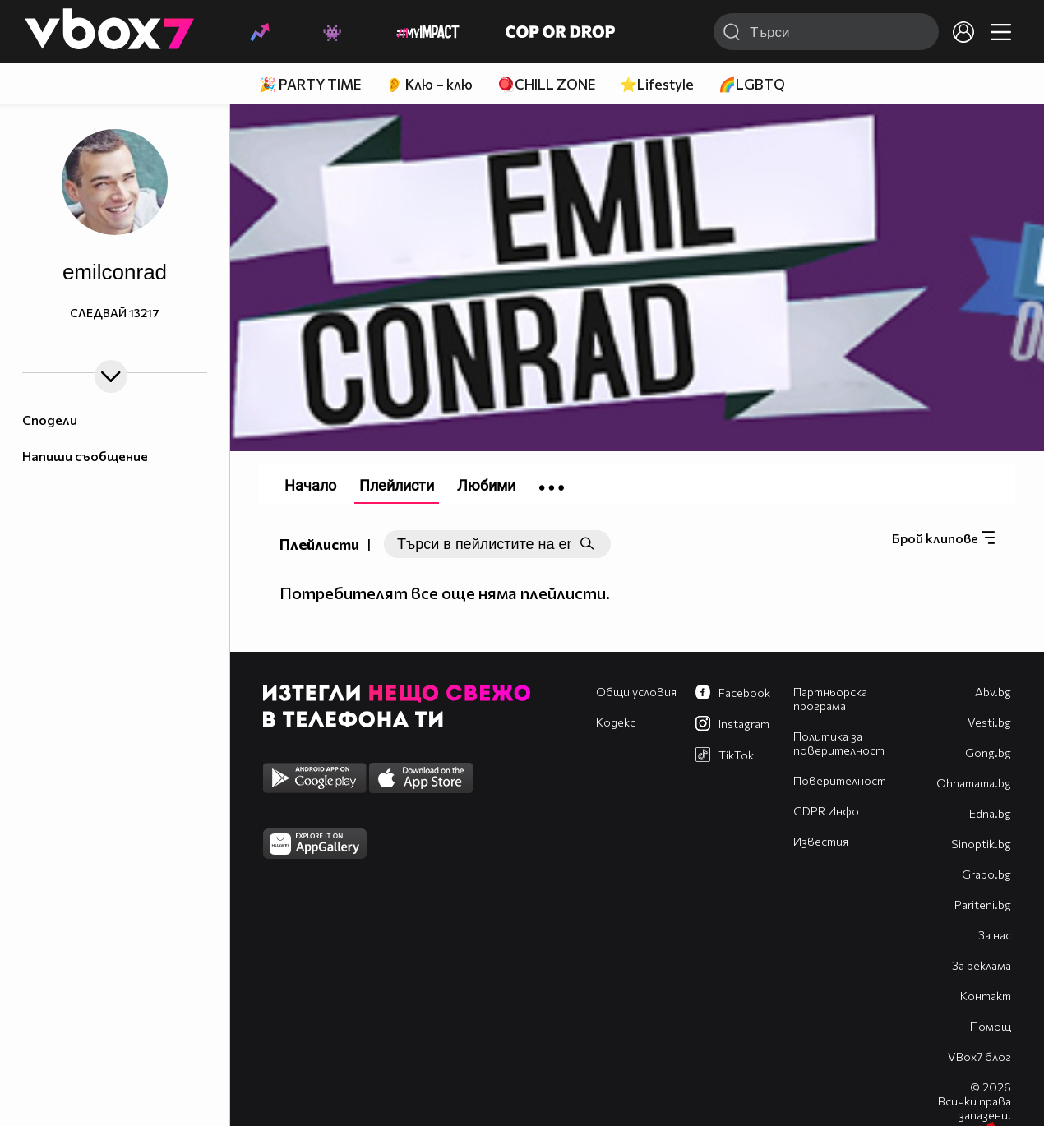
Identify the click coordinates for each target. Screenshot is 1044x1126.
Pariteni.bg (982, 904)
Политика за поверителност (839, 743)
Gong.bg (988, 752)
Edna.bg (990, 813)
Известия (820, 841)
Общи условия (636, 692)
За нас (994, 935)
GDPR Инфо (826, 811)
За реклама (981, 965)
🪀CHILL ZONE (546, 84)
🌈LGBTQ (751, 84)
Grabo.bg (986, 874)
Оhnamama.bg (973, 783)
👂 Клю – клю (429, 84)
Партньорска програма (830, 699)
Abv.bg (993, 692)
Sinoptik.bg (981, 844)
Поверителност (839, 780)
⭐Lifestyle (657, 84)
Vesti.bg (989, 722)
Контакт (985, 996)
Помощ (990, 1026)
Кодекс (615, 722)
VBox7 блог (979, 1057)
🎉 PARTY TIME (310, 84)
